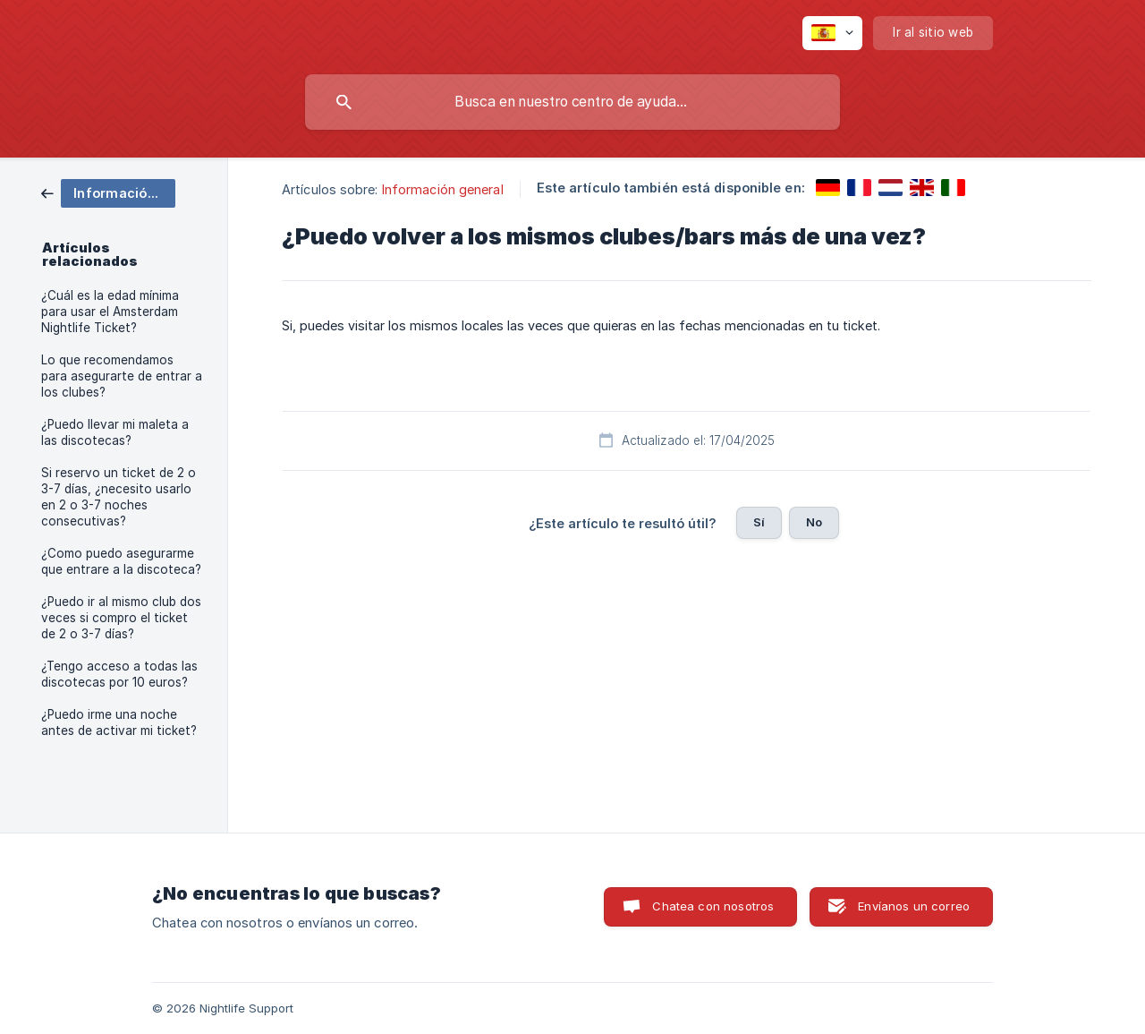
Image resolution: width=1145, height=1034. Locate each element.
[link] (108, 192)
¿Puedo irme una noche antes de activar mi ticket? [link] (119, 722)
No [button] (814, 522)
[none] (832, 33)
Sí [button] (759, 522)
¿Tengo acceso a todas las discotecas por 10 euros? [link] (119, 674)
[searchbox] (572, 102)
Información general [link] (443, 189)
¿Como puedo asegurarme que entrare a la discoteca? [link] (121, 561)
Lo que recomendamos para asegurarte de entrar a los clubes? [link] (121, 376)
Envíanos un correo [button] (914, 906)
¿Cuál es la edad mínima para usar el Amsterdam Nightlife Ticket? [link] (110, 311)
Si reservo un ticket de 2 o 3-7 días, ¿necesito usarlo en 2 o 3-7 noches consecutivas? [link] (118, 497)
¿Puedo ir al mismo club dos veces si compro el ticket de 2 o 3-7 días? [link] (121, 617)
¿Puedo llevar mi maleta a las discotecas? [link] (115, 432)
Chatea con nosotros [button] (713, 906)
